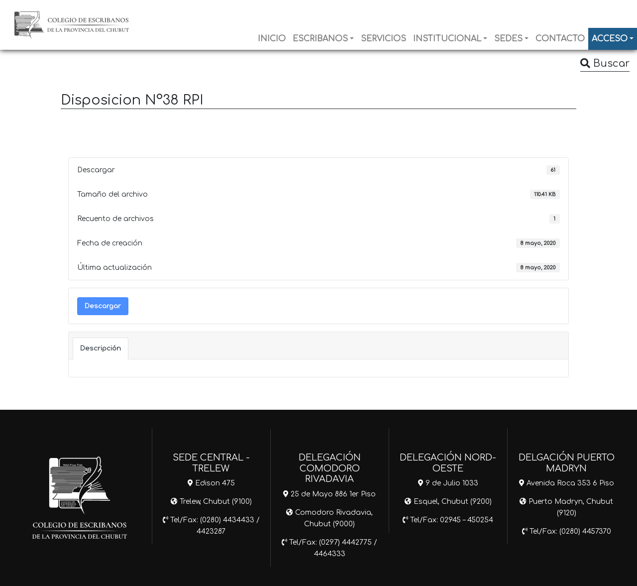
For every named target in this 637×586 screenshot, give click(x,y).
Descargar (103, 306)
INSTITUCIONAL (447, 38)
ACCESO (610, 38)
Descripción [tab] (100, 348)
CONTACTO (560, 38)
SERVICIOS (383, 38)
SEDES (508, 38)
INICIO (272, 38)
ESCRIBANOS (320, 38)
